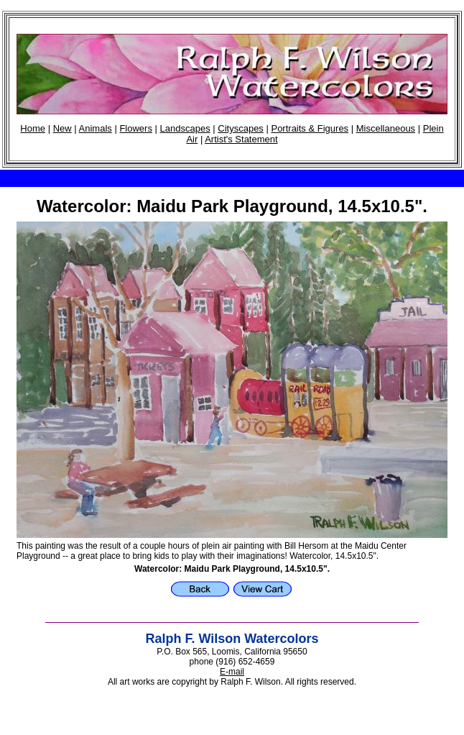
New (62, 128)
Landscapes (185, 128)
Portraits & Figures (309, 128)
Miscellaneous (385, 128)
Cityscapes (241, 128)
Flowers (135, 128)
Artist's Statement (241, 139)
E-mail (232, 672)
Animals (95, 128)
